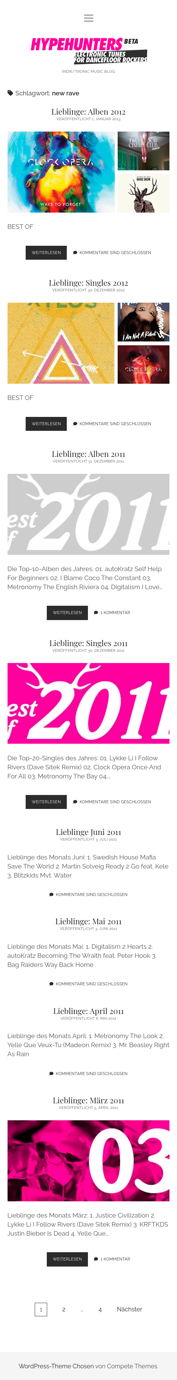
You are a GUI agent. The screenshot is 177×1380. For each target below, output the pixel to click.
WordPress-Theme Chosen (56, 1366)
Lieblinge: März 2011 (88, 1100)
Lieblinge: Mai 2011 (88, 921)
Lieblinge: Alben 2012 (88, 111)
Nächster (129, 1309)
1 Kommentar (115, 612)
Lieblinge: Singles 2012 (88, 282)
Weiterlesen (49, 254)
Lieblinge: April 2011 (88, 1010)
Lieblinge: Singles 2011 (88, 642)
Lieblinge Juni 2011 (88, 831)
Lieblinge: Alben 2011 (88, 453)
